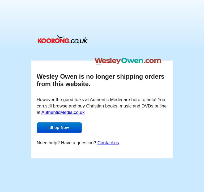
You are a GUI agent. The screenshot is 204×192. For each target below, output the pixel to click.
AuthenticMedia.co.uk (63, 112)
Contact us (108, 142)
